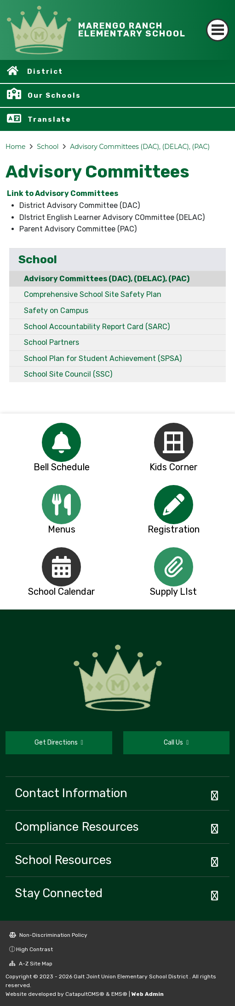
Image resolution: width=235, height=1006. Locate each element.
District (45, 71)
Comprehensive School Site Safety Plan (92, 294)
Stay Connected (59, 893)
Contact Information (71, 793)
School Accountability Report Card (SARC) (97, 326)
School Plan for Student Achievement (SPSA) (103, 358)
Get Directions (58, 742)
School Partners (51, 342)
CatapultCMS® (84, 994)
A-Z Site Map (30, 963)
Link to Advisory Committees (62, 193)
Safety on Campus (56, 310)
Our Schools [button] (54, 95)
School (47, 146)
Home (15, 146)
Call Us (176, 742)
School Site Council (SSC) (68, 374)
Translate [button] (49, 119)
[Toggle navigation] (217, 30)
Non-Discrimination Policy (48, 935)
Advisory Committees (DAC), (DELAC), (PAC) (140, 146)
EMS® (119, 994)
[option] (62, 442)
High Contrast (34, 949)
